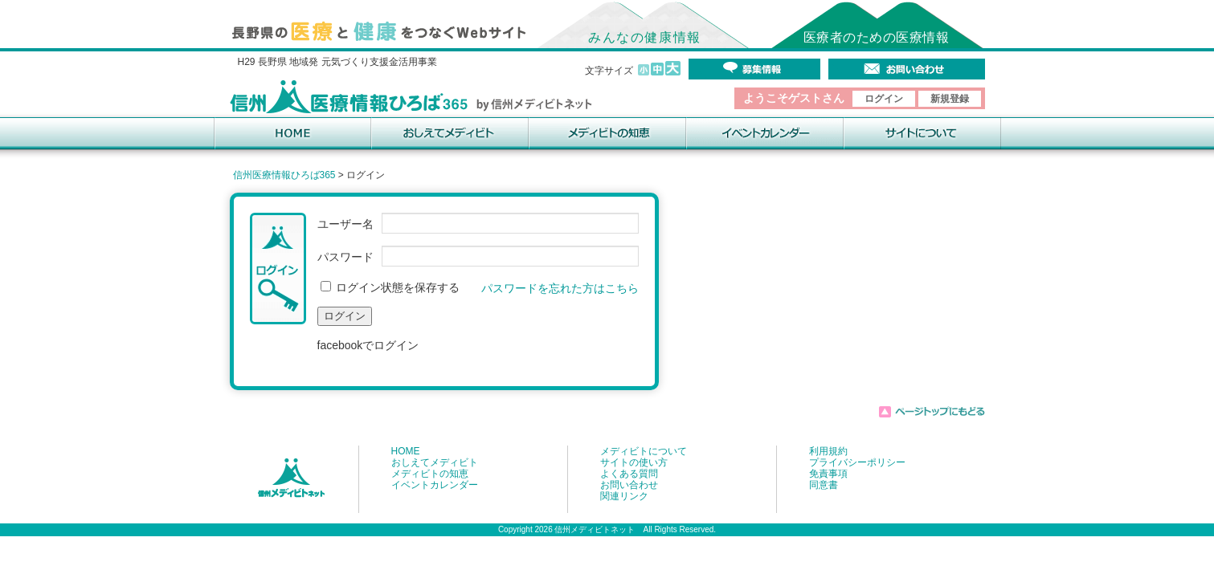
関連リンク (624, 496)
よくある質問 (629, 473)
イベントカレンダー (434, 484)
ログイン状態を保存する (390, 287)
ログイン (884, 98)
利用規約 (828, 451)
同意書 (823, 484)
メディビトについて (643, 451)
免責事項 (828, 473)
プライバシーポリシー (857, 462)
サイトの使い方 (634, 462)
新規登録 (949, 98)
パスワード (345, 256)
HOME (405, 451)
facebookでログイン (368, 345)
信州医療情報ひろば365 (284, 175)
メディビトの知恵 (429, 473)
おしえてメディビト (434, 462)
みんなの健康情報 (644, 37)
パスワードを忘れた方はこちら (560, 288)
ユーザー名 (345, 224)
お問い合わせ (629, 484)
